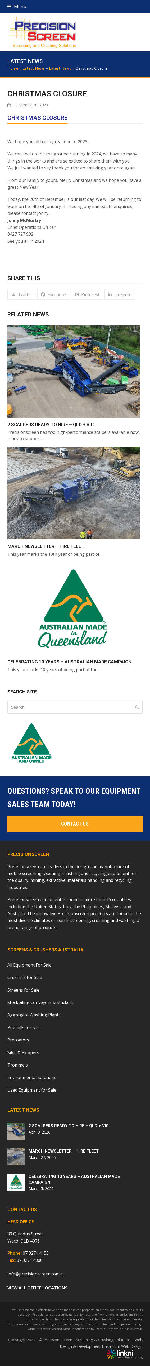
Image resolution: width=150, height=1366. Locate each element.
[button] (16, 6)
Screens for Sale (23, 990)
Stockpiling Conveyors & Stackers (40, 1002)
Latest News (33, 68)
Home (12, 68)
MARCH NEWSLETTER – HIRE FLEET (45, 546)
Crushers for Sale (24, 977)
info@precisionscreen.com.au (36, 1274)
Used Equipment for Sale (31, 1090)
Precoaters (18, 1040)
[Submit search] (137, 707)
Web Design (132, 1346)
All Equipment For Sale (29, 965)
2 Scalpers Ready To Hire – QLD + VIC (50, 424)
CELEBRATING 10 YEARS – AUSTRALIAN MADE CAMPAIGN (69, 661)
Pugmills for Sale (24, 1027)
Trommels (17, 1065)
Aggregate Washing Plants (34, 1015)
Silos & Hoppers (23, 1052)
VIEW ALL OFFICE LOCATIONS (37, 1288)
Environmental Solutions (31, 1077)
